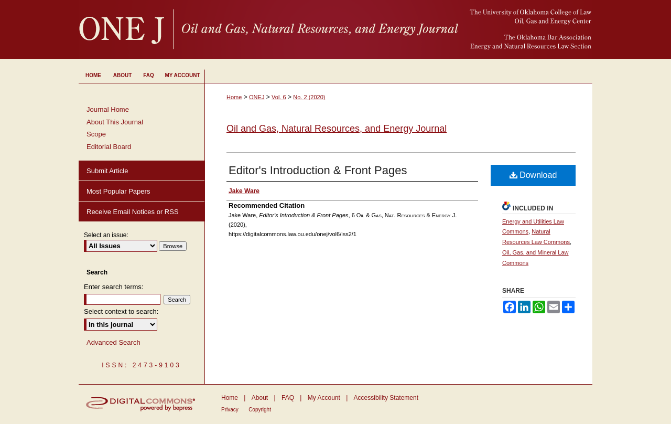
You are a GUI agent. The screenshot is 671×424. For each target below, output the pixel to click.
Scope (96, 134)
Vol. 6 (279, 97)
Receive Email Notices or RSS (132, 212)
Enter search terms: (113, 287)
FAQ (288, 397)
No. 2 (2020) (309, 97)
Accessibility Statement (386, 397)
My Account (324, 397)
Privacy (230, 409)
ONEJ (256, 97)
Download (533, 175)
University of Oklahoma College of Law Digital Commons (335, 29)
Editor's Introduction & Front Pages (318, 170)
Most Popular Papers (118, 191)
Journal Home (107, 109)
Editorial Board (108, 147)
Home (234, 97)
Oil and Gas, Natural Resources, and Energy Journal (336, 128)
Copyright (259, 409)
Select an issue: (106, 235)
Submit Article (107, 171)
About (260, 397)
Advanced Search (113, 342)
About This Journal (114, 122)
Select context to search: (121, 311)
